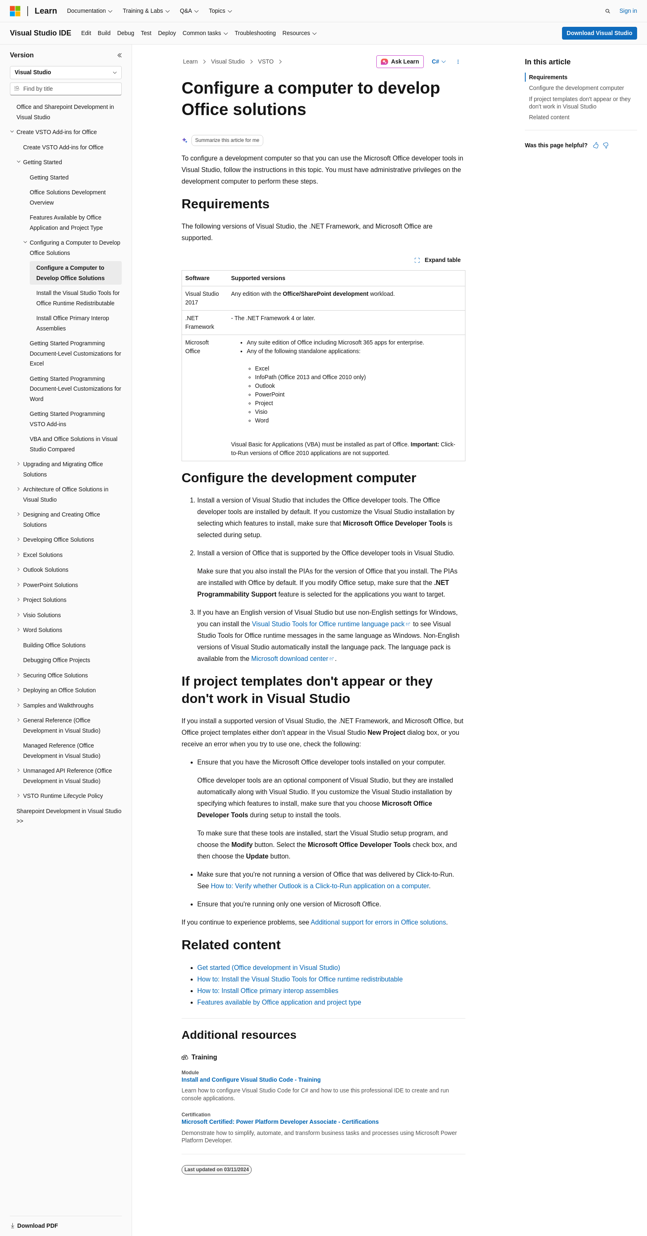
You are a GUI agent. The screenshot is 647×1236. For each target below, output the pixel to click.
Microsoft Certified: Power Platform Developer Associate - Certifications (280, 1121)
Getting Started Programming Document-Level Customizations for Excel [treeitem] (75, 353)
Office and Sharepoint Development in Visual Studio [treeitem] (65, 112)
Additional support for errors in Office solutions (378, 922)
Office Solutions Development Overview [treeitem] (68, 197)
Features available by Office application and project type (279, 1002)
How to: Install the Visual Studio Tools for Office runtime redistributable (300, 979)
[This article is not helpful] (606, 145)
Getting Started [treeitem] (49, 177)
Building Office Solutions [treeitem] (54, 645)
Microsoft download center (289, 658)
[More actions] (458, 61)
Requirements (548, 77)
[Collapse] (119, 55)
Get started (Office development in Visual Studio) (268, 967)
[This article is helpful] (596, 145)
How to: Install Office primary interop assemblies (267, 990)
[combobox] (66, 72)
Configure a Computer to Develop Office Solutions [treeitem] (70, 272)
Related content (549, 117)
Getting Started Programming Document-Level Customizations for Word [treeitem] (75, 388)
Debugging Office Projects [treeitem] (56, 660)
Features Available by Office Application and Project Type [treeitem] (66, 222)
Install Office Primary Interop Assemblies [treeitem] (72, 323)
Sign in (628, 10)
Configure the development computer (576, 88)
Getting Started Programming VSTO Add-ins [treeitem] (67, 418)
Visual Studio (228, 61)
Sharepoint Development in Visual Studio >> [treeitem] (69, 816)
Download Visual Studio (599, 33)
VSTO (266, 61)
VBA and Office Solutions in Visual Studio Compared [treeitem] (74, 444)
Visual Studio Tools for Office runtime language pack (328, 623)
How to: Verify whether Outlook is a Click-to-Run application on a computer (320, 885)
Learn (190, 61)
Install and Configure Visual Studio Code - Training (251, 1079)
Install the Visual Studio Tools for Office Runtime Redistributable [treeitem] (78, 298)
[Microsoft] (15, 11)
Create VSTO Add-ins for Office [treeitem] (63, 147)
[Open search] (608, 11)
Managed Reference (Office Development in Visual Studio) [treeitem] (61, 750)
